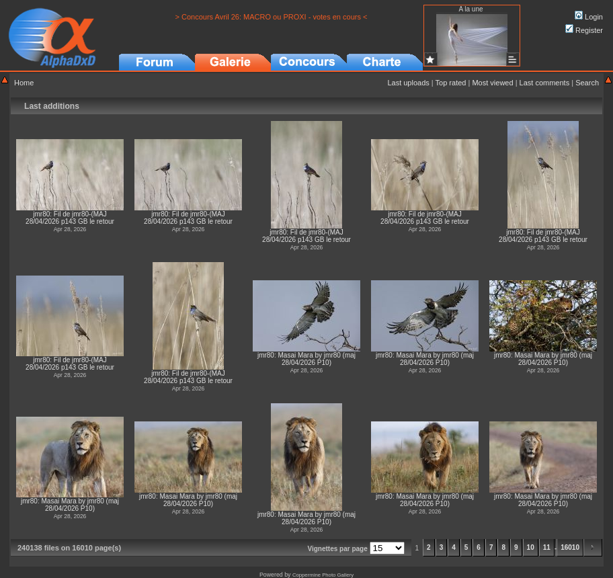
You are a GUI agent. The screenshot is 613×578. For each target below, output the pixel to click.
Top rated (451, 83)
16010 (570, 547)
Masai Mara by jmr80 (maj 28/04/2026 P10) (317, 359)
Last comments (545, 83)
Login (589, 17)
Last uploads (408, 83)
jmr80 (41, 214)
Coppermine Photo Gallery (323, 575)
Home (24, 83)
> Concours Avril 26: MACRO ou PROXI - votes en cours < (271, 17)
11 (546, 547)
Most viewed (492, 83)
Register (584, 30)
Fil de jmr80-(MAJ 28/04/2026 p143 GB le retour (70, 217)
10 (530, 547)
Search (587, 83)
